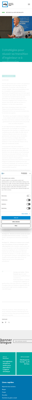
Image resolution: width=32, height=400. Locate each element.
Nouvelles (4, 395)
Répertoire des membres (9, 386)
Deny (16, 225)
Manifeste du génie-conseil (9, 398)
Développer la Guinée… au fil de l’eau (24, 362)
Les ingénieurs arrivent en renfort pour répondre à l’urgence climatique (7, 366)
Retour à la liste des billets (14, 12)
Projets (4, 392)
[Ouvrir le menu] (29, 4)
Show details (25, 213)
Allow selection (16, 221)
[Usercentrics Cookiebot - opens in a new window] (21, 173)
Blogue (4, 389)
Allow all (16, 217)
